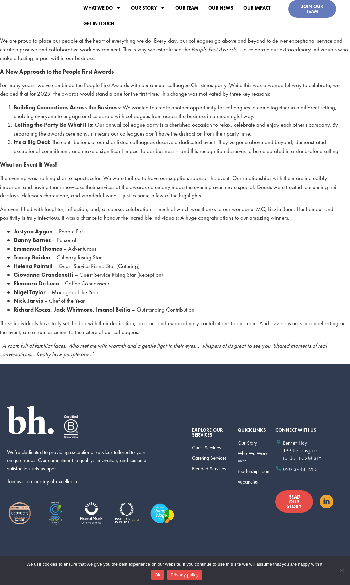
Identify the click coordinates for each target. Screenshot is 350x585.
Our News (220, 8)
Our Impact (256, 8)
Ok (157, 575)
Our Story (148, 8)
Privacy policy (185, 575)
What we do (102, 8)
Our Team (186, 8)
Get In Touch (98, 23)
